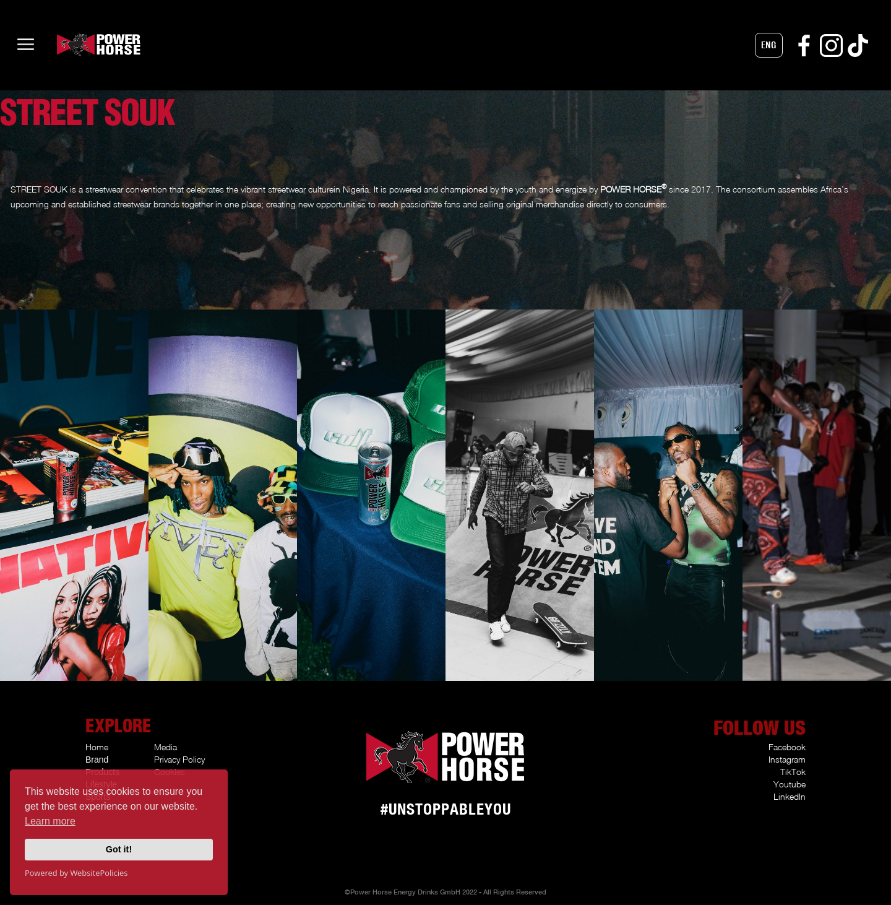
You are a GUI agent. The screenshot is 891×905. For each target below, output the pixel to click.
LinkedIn (789, 796)
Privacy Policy (179, 759)
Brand (96, 759)
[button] (769, 45)
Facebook (787, 747)
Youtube (789, 784)
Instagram (787, 759)
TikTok (793, 771)
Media (165, 747)
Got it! (119, 849)
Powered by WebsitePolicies (76, 872)
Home (96, 747)
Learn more (50, 821)
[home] (75, 44)
